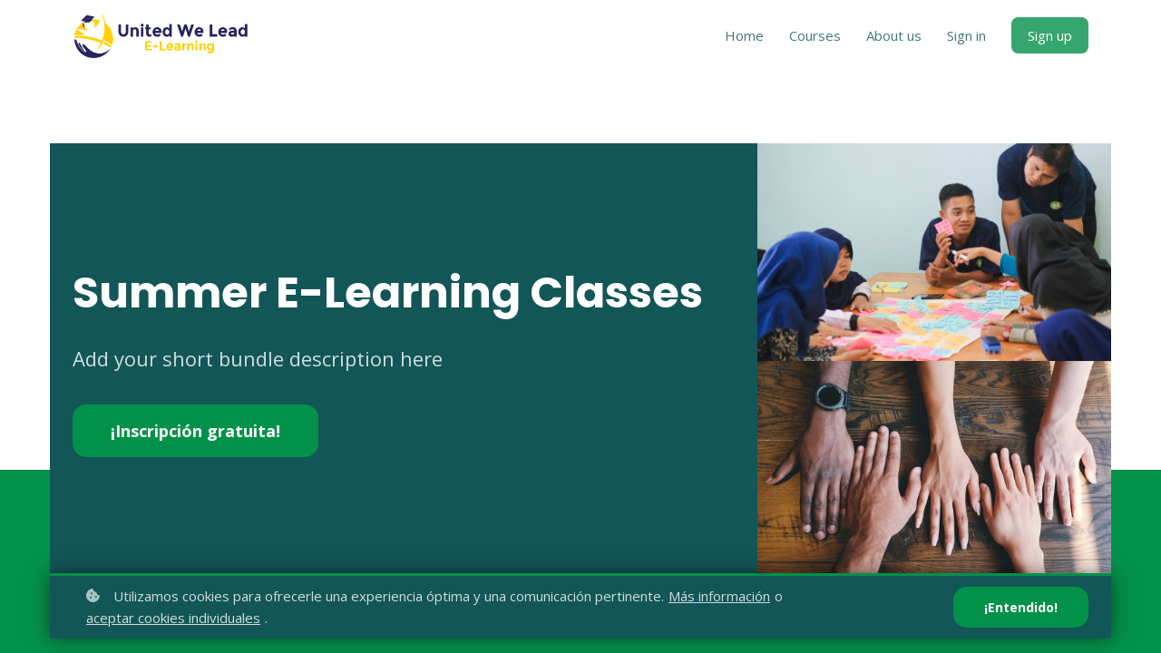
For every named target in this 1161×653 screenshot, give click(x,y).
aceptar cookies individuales (173, 618)
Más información (719, 596)
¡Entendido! (1021, 607)
